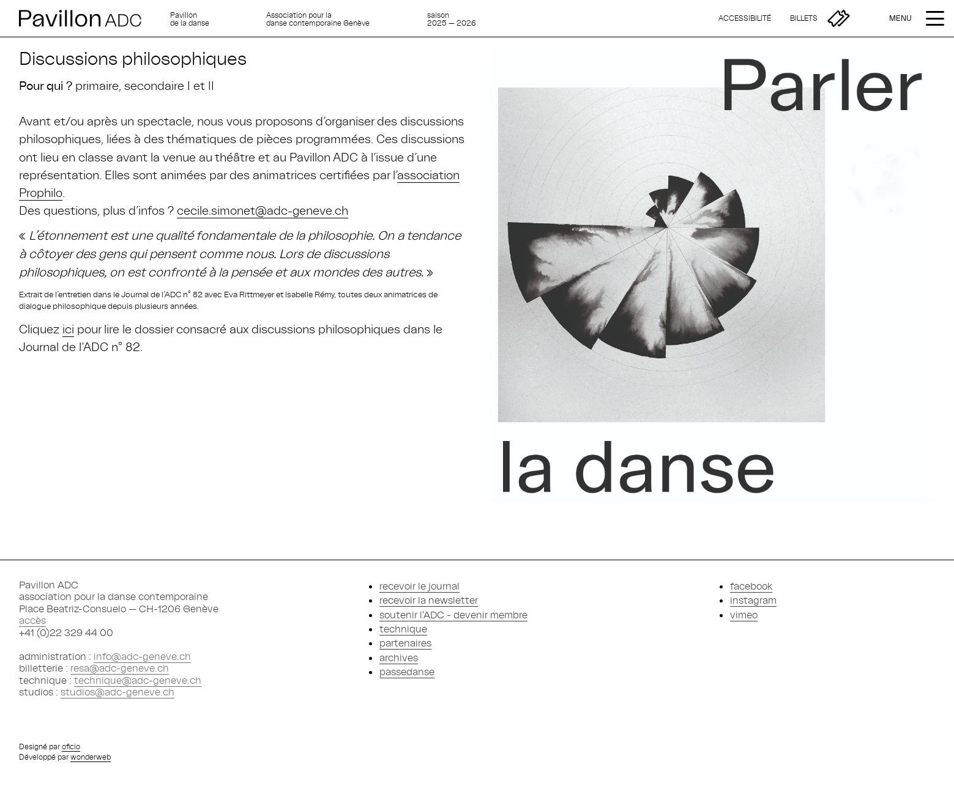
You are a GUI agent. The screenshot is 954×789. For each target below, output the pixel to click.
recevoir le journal (419, 586)
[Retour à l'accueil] (90, 18)
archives (398, 657)
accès (32, 620)
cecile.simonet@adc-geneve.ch (262, 210)
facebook (751, 586)
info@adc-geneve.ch (142, 656)
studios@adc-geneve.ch (117, 692)
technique (403, 629)
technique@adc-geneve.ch (137, 680)
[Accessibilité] (744, 18)
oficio (71, 746)
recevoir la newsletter (428, 600)
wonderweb (90, 756)
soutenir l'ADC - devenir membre (453, 615)
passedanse (406, 671)
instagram (753, 600)
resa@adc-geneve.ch (119, 668)
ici (68, 328)
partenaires (405, 643)
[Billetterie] (820, 18)
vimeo (744, 615)
